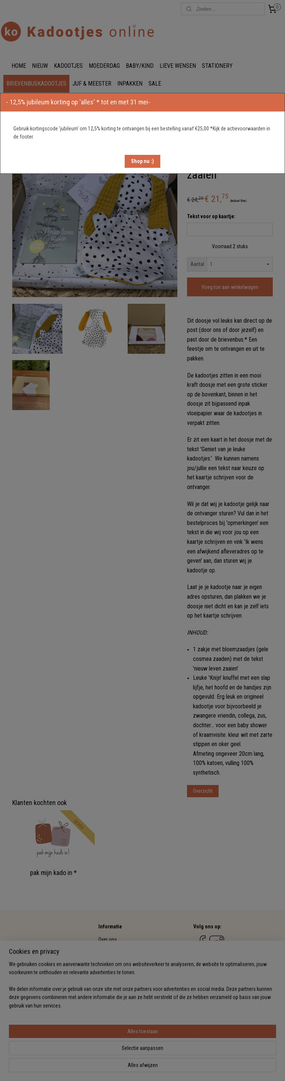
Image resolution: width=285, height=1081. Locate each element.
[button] (142, 161)
